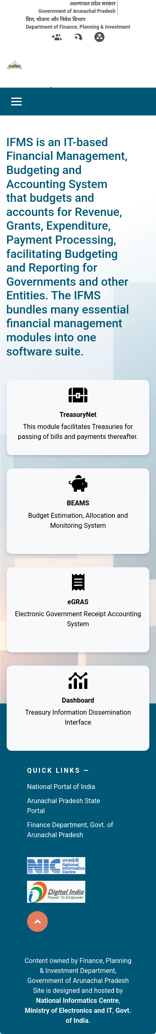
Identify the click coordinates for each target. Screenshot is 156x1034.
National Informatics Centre (77, 1001)
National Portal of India (61, 787)
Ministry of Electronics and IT (69, 1010)
